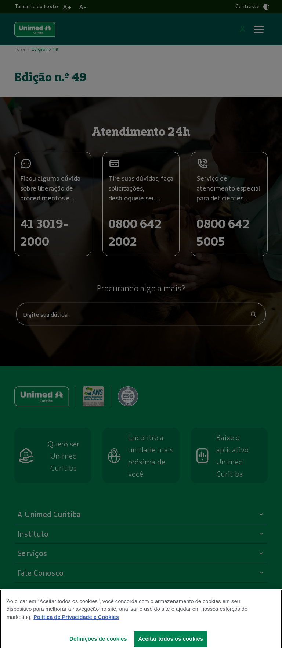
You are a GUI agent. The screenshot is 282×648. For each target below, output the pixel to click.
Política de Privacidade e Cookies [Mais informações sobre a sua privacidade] (76, 622)
